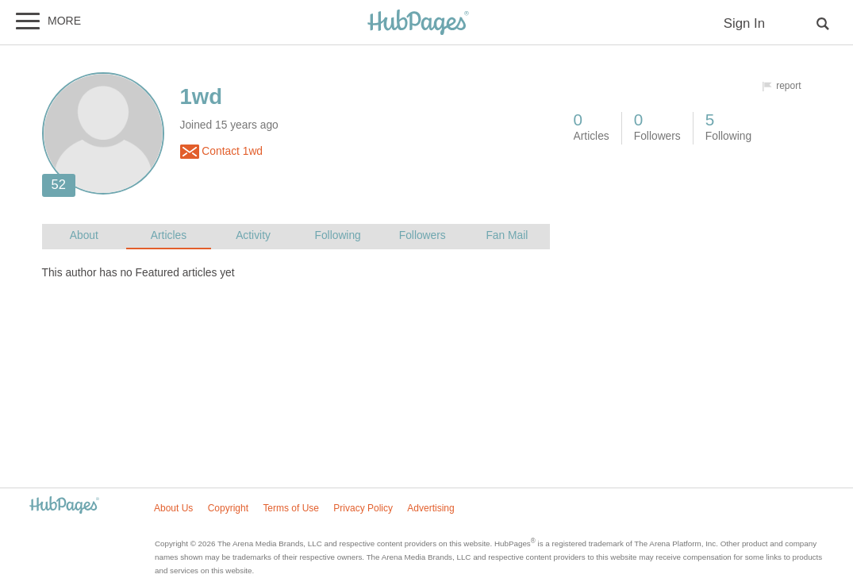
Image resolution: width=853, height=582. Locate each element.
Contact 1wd (221, 151)
